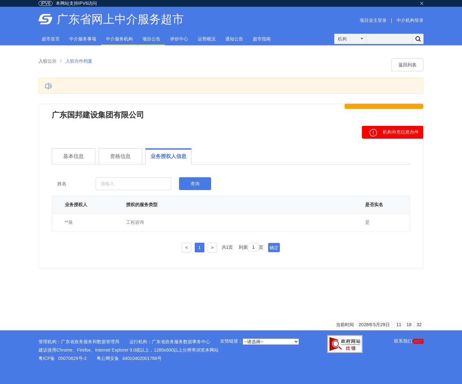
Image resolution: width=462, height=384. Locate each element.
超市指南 (262, 38)
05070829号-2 (72, 358)
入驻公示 (47, 61)
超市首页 (51, 38)
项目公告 (151, 38)
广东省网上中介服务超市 (120, 19)
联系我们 (409, 341)
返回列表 (407, 64)
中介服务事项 (82, 38)
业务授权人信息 (168, 156)
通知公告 (234, 38)
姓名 (61, 183)
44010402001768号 (142, 358)
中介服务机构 (119, 38)
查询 (195, 183)
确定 (274, 247)
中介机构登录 (410, 20)
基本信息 (73, 156)
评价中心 (179, 38)
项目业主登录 (373, 20)
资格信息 (120, 156)
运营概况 (207, 38)
